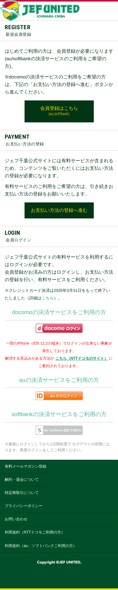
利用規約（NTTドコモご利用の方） (35, 532)
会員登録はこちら (59, 111)
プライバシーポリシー (23, 506)
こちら (48, 298)
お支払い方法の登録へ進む (59, 210)
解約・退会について (22, 479)
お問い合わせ (16, 519)
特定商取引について (22, 493)
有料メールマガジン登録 (25, 466)
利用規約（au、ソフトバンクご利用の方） (41, 546)
